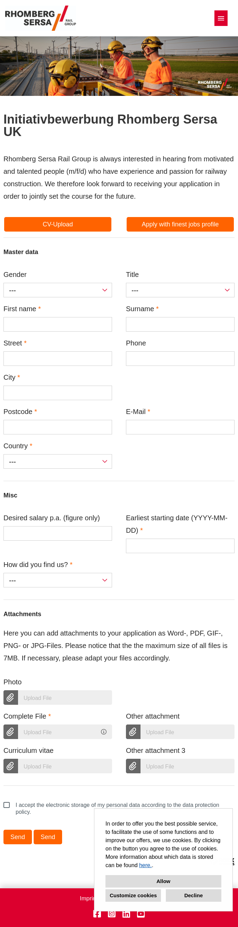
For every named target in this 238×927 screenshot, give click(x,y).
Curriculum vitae (28, 750)
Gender (15, 274)
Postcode (20, 411)
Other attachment (153, 716)
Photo (12, 682)
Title (132, 274)
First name (22, 309)
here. (145, 865)
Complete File (27, 716)
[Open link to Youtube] (140, 914)
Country (17, 446)
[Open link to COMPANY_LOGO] (40, 18)
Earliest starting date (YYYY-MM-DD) (177, 524)
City (11, 377)
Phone (136, 343)
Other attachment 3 (155, 750)
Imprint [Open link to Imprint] (89, 898)
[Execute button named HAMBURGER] (221, 18)
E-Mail (138, 411)
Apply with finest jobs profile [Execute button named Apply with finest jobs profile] (180, 224)
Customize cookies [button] (133, 895)
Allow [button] (163, 881)
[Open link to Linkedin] (126, 914)
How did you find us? (38, 564)
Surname (142, 309)
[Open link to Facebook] (97, 914)
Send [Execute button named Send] (17, 837)
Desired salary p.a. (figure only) (51, 518)
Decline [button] (193, 895)
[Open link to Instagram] (111, 914)
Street (15, 343)
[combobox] (57, 290)
